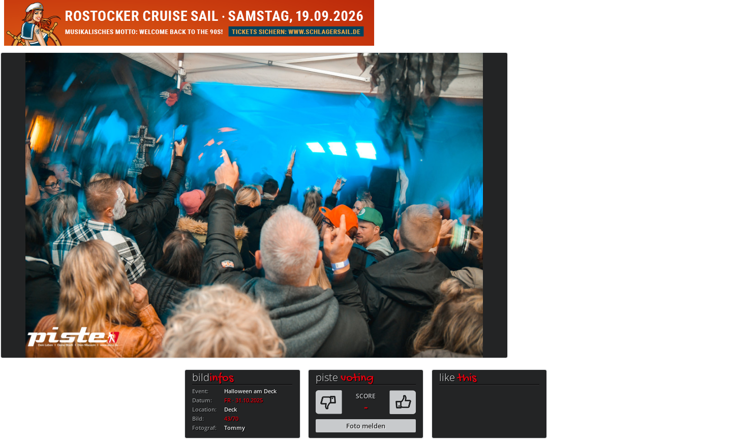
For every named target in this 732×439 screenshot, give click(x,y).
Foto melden (365, 425)
